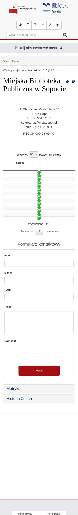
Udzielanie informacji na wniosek (25, 248)
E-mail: (8, 334)
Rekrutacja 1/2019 (16, 207)
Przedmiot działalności (18, 277)
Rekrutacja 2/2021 (16, 178)
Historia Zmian (19, 460)
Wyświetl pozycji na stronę (39, 154)
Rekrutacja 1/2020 (16, 192)
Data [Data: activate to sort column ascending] (63, 170)
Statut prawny (13, 270)
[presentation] (36, 415)
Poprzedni (26, 293)
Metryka (13, 450)
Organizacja (12, 185)
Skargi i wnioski (14, 240)
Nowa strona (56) (15, 215)
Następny (52, 293)
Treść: (8, 368)
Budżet (9, 263)
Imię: (7, 317)
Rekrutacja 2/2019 (16, 200)
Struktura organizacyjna (19, 255)
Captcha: (10, 402)
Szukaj (39, 162)
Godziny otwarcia (15, 222)
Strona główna (11, 61)
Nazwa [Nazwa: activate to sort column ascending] (11, 170)
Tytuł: (7, 351)
